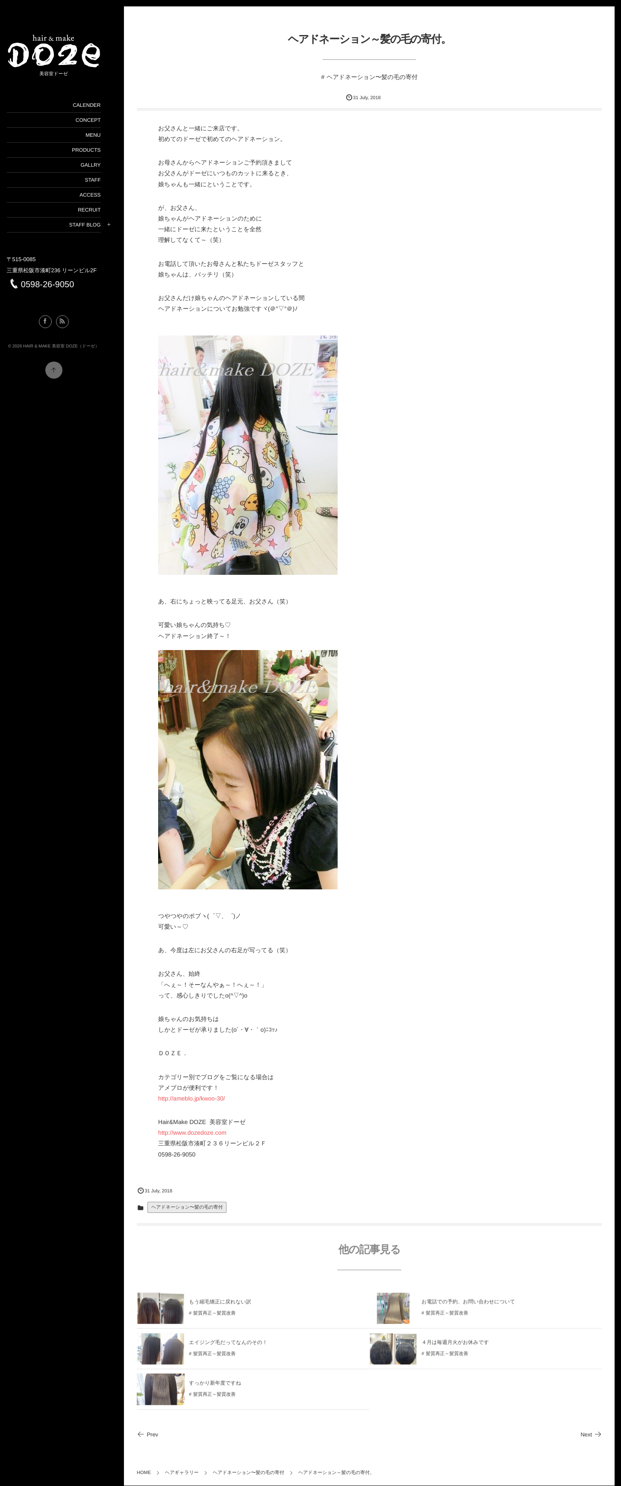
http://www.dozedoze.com (203, 1133)
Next (591, 1434)
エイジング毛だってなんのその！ (239, 1348)
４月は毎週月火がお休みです (460, 1348)
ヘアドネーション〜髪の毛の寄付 (377, 77)
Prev (158, 1434)
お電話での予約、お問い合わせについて (474, 1307)
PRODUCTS (96, 150)
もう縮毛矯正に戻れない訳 (231, 1307)
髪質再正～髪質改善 (225, 1318)
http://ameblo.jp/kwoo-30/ (202, 1098)
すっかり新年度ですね (226, 1389)
